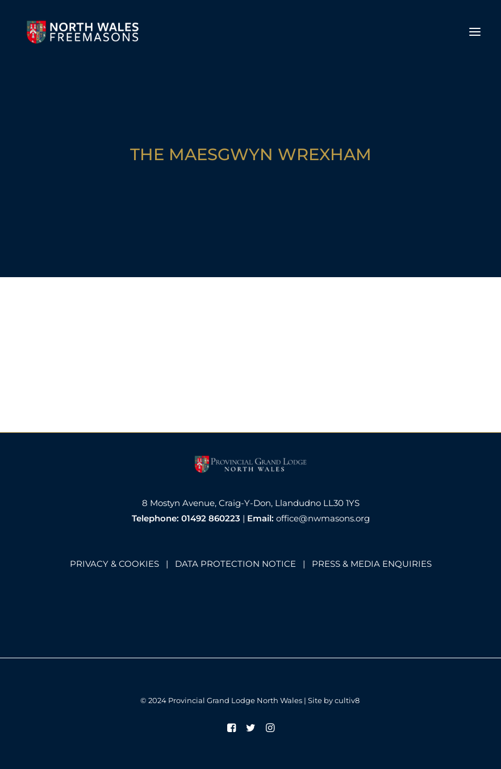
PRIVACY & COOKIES (114, 563)
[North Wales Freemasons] (83, 31)
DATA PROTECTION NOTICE (235, 563)
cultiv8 (347, 700)
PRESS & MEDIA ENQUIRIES (372, 563)
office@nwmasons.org (323, 518)
